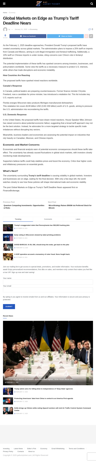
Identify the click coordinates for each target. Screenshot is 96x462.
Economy (12, 13)
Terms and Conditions (76, 450)
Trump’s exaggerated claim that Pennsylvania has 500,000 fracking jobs (42, 226)
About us (31, 452)
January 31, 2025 (21, 29)
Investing (6, 450)
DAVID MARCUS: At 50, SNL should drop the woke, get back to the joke (41, 246)
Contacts (21, 452)
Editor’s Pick (31, 450)
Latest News (18, 450)
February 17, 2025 (11, 383)
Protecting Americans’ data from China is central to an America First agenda (43, 399)
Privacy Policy (8, 452)
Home (5, 13)
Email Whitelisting (58, 450)
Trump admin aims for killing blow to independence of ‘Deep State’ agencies (43, 390)
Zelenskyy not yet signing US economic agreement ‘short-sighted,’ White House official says (39, 380)
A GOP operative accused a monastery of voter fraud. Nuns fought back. (42, 255)
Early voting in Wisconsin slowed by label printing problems (37, 236)
